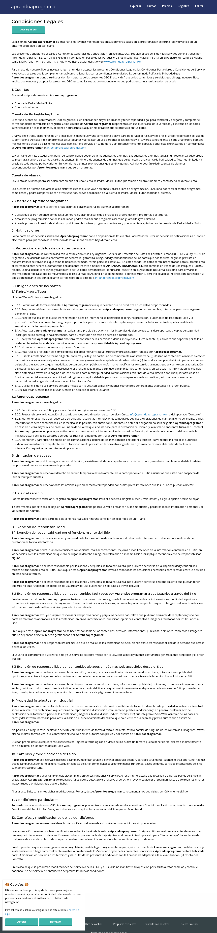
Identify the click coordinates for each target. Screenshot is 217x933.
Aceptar (21, 921)
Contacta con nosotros (157, 924)
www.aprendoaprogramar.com (123, 61)
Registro (183, 6)
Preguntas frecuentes (124, 924)
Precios (167, 6)
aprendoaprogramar (34, 7)
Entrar (199, 6)
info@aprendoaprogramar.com (66, 147)
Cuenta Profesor (189, 924)
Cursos (151, 6)
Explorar (135, 6)
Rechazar (55, 921)
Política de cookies (92, 924)
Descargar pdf (28, 29)
